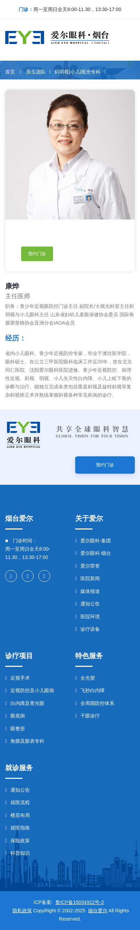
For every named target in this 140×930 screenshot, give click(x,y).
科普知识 (17, 853)
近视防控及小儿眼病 (29, 690)
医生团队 (36, 72)
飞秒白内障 (90, 690)
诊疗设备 (87, 629)
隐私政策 (22, 910)
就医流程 (17, 802)
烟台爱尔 (97, 910)
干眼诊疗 (87, 715)
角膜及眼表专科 (24, 741)
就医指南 (17, 827)
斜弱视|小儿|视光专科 (77, 72)
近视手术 (17, 678)
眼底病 (15, 715)
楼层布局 (17, 815)
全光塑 (85, 678)
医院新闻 (87, 578)
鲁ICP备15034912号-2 (79, 902)
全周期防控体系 (94, 703)
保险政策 (17, 840)
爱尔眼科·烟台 (93, 553)
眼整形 (15, 728)
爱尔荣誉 (87, 566)
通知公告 (87, 603)
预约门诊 (37, 253)
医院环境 (87, 616)
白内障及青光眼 (24, 703)
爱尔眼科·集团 (93, 540)
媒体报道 (87, 591)
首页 (10, 72)
